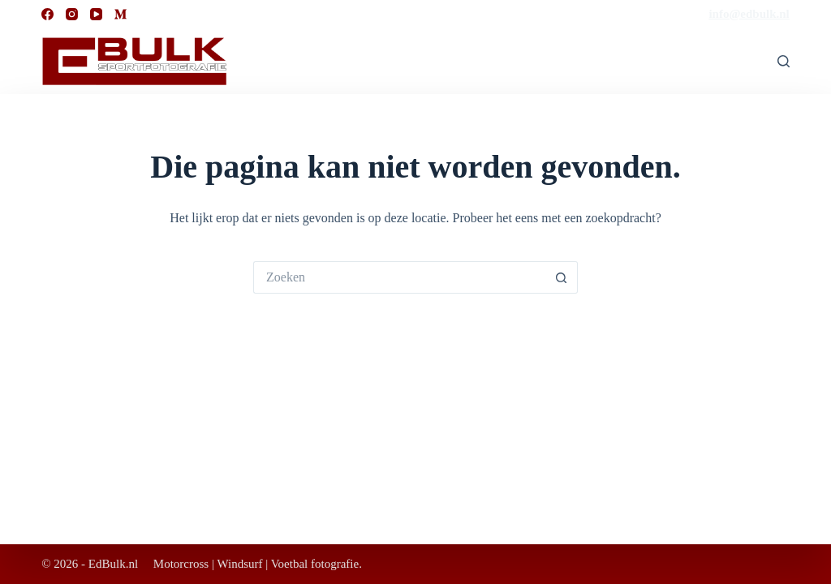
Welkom (645, 61)
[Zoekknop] (561, 277)
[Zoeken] (783, 61)
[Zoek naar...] (399, 277)
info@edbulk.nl (748, 13)
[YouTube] (96, 14)
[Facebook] (47, 14)
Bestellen (722, 61)
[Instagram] (72, 14)
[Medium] (120, 14)
